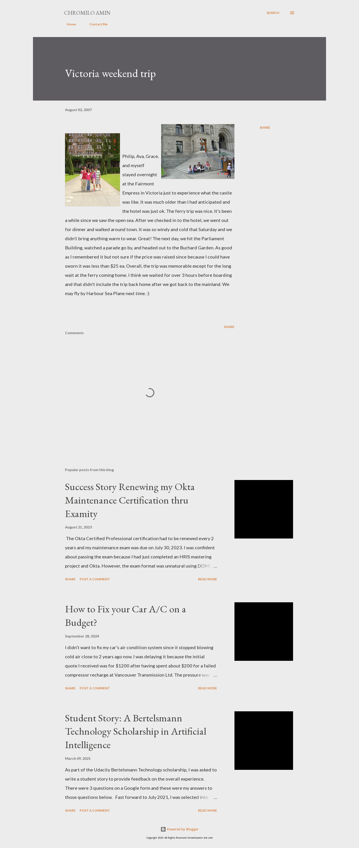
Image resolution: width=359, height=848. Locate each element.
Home (68, 24)
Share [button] (265, 127)
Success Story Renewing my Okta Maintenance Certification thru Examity (130, 500)
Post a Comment (95, 579)
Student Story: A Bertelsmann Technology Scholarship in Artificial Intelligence (135, 731)
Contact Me (96, 24)
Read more (207, 579)
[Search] (273, 13)
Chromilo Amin (87, 12)
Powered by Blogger (179, 829)
